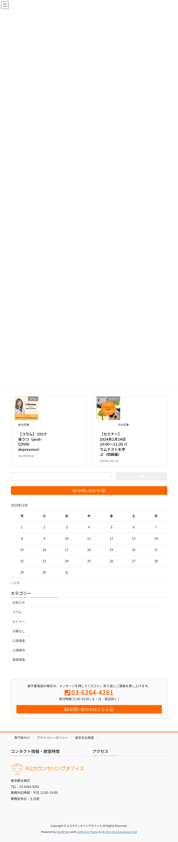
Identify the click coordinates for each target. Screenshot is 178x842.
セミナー (18, 621)
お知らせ (18, 602)
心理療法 (18, 650)
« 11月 (15, 582)
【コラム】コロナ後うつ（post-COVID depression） (32, 441)
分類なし (18, 631)
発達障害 (18, 659)
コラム (17, 612)
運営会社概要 (84, 737)
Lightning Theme (87, 832)
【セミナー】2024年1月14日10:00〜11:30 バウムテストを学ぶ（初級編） (113, 444)
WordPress (63, 832)
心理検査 (18, 640)
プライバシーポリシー (52, 737)
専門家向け (22, 737)
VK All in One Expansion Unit (119, 832)
